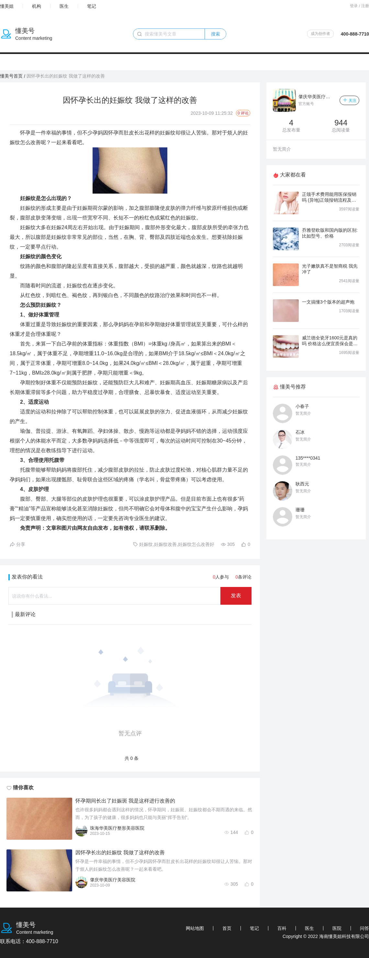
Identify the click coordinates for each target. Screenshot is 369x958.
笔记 (91, 6)
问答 (364, 928)
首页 (226, 928)
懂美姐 (7, 6)
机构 (36, 6)
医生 (64, 6)
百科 (281, 928)
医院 (336, 928)
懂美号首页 (11, 76)
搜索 (215, 34)
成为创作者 (320, 33)
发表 (236, 595)
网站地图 (195, 928)
